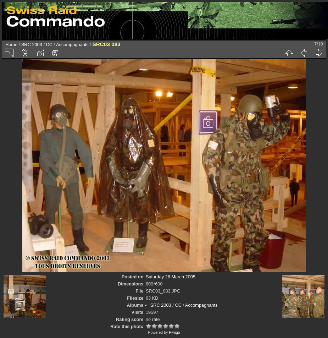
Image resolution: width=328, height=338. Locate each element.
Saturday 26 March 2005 (170, 276)
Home (11, 44)
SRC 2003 (31, 44)
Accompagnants (72, 44)
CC (49, 44)
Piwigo (174, 332)
